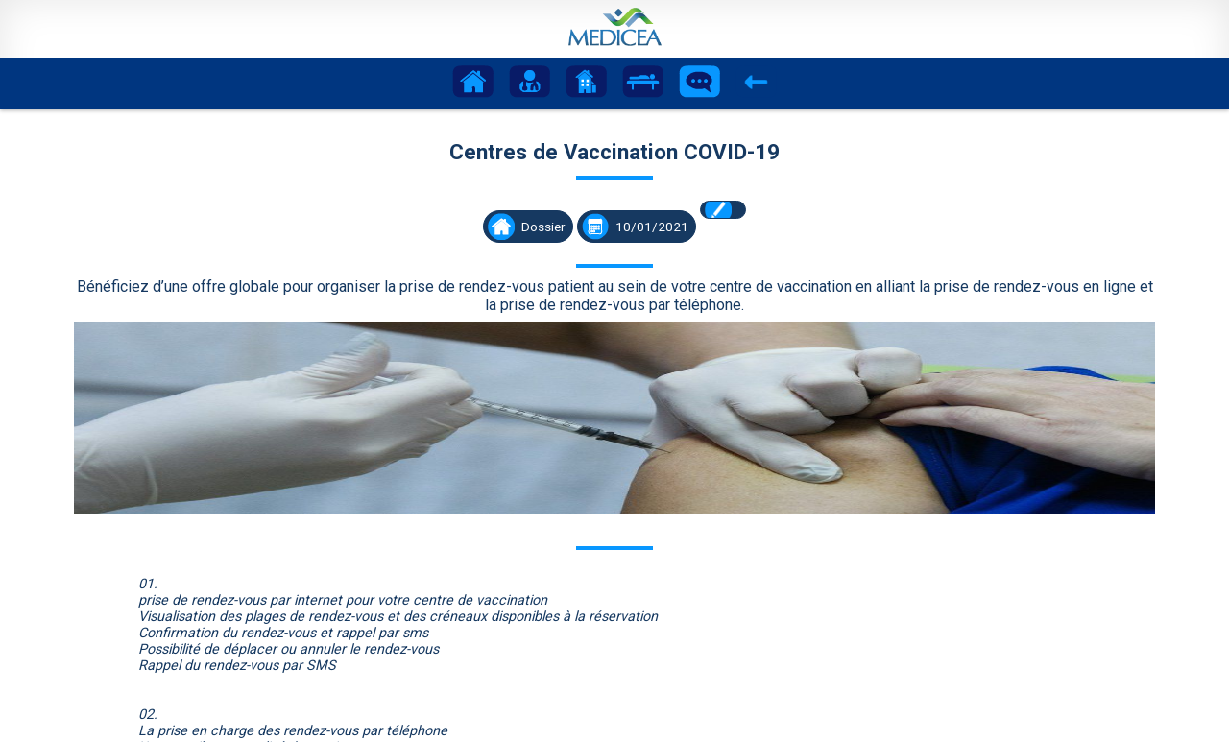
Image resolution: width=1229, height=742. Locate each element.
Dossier (543, 226)
